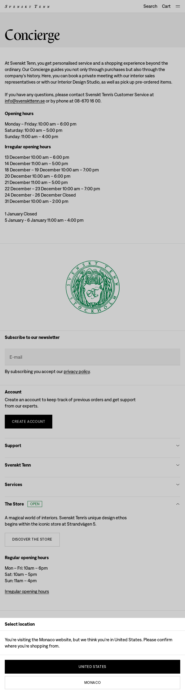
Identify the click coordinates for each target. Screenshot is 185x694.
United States (92, 667)
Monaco (92, 683)
